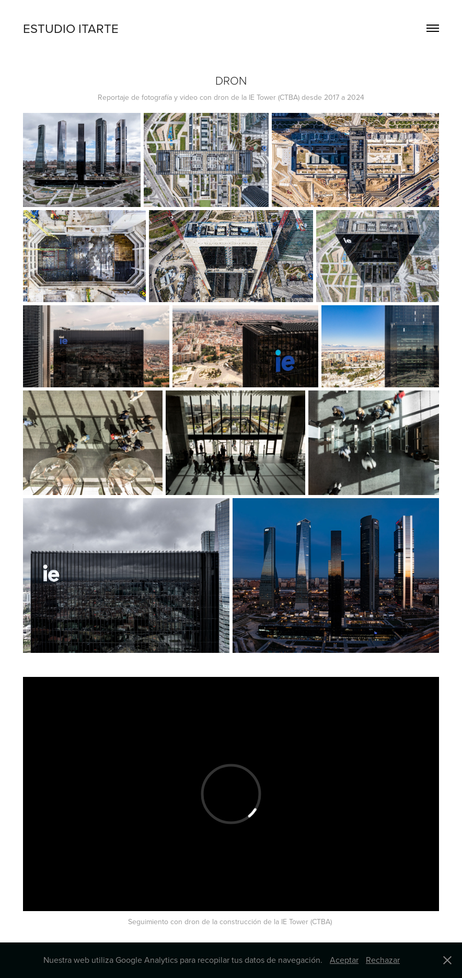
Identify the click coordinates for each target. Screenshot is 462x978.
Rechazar (383, 959)
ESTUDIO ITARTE (71, 28)
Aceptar (344, 959)
